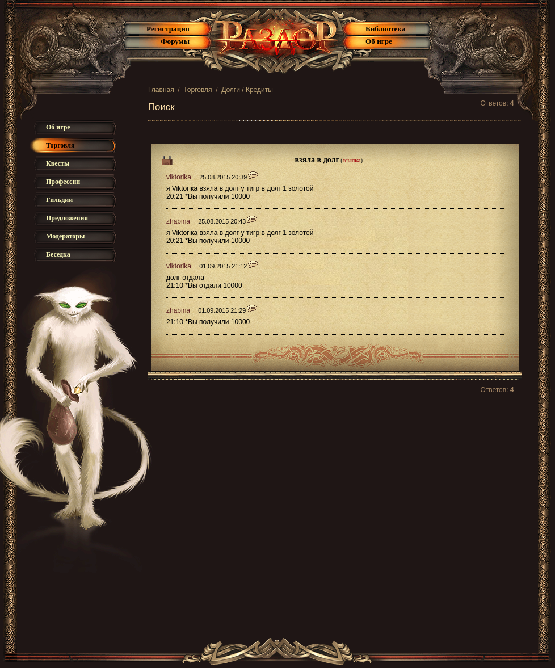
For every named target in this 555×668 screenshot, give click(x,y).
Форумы (175, 41)
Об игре (378, 41)
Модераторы (65, 236)
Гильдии (59, 200)
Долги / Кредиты (247, 90)
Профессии (63, 182)
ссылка (352, 160)
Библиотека (385, 28)
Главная (161, 90)
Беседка (58, 254)
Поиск (161, 107)
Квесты (57, 163)
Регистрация (168, 28)
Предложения (67, 218)
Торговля (197, 90)
